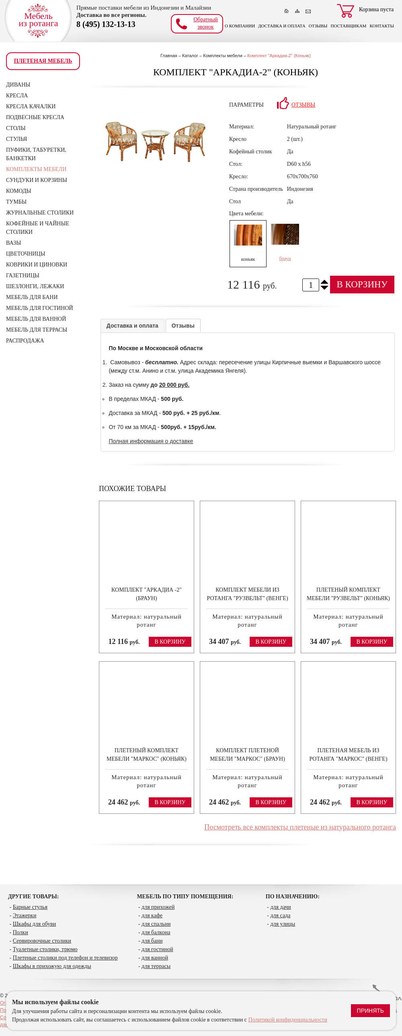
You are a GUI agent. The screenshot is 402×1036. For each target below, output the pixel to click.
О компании (240, 25)
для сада (280, 915)
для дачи (280, 907)
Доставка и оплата (282, 25)
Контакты (381, 25)
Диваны (18, 85)
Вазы (13, 243)
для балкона (156, 932)
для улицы (282, 924)
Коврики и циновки (36, 265)
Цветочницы (25, 254)
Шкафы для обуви (34, 924)
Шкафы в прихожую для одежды (52, 966)
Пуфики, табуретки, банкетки (36, 154)
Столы (16, 128)
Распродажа (25, 341)
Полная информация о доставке (151, 441)
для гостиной (157, 949)
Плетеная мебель (43, 61)
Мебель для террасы (36, 330)
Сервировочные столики (42, 941)
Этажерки (25, 915)
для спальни (156, 924)
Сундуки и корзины (36, 180)
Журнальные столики (40, 213)
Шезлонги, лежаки (35, 286)
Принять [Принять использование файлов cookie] (370, 1010)
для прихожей (158, 907)
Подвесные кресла (35, 117)
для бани (152, 941)
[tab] (132, 326)
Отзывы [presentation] (183, 325)
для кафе (152, 915)
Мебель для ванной (36, 319)
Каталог (190, 55)
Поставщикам (348, 25)
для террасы (156, 966)
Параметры (246, 105)
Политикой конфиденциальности (287, 1020)
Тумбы (16, 202)
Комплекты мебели (36, 169)
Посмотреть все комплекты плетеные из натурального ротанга (300, 827)
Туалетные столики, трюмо (45, 949)
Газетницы (22, 275)
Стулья (16, 139)
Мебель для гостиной (39, 308)
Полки (20, 932)
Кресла (17, 96)
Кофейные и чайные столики (37, 228)
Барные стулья (30, 907)
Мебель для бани (32, 297)
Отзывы (318, 25)
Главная (168, 55)
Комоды (18, 191)
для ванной (155, 958)
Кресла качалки (30, 106)
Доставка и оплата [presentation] (132, 325)
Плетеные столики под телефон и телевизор (65, 958)
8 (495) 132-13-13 (105, 24)
